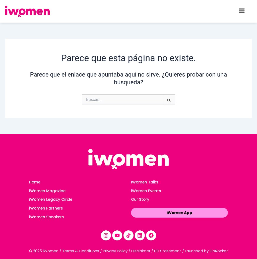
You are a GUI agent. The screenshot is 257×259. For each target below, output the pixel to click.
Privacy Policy (115, 250)
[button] (242, 11)
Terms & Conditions (80, 250)
